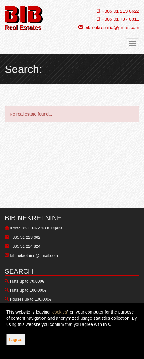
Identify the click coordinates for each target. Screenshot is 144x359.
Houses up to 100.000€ (30, 299)
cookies (59, 312)
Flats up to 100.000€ (28, 290)
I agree (16, 339)
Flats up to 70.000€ (27, 281)
